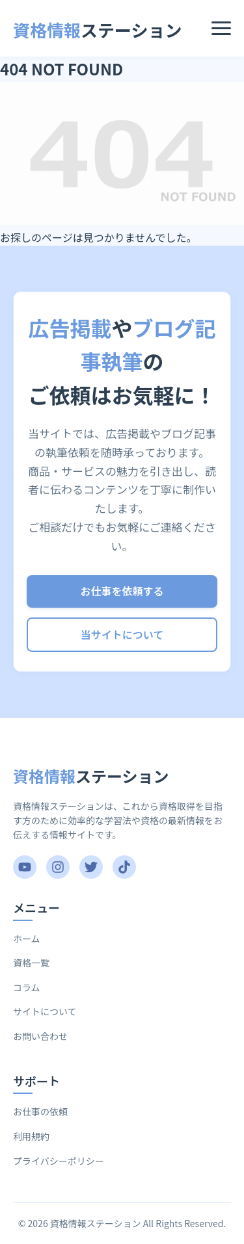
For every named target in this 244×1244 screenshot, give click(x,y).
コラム (26, 987)
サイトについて (45, 1011)
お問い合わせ (40, 1036)
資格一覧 (31, 962)
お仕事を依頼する (121, 591)
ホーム (26, 938)
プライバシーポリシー (58, 1160)
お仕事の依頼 (40, 1111)
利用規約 (31, 1136)
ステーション (97, 30)
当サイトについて (122, 634)
